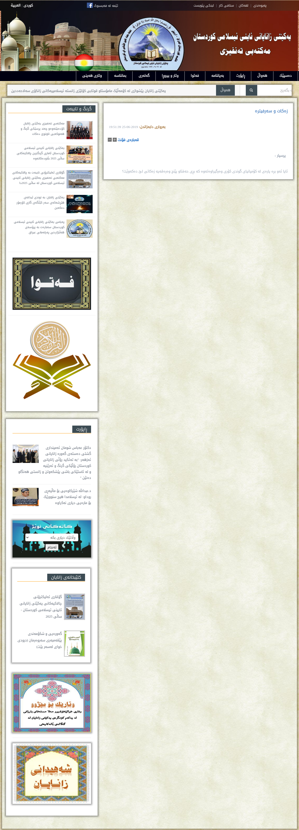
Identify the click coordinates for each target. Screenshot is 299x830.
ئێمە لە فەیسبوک (106, 6)
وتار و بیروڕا (170, 75)
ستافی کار (226, 5)
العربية (16, 5)
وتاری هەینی (92, 75)
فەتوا (195, 75)
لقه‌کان (243, 5)
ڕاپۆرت (240, 75)
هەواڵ (262, 75)
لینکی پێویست (204, 5)
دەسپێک (285, 75)
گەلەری (144, 75)
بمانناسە (120, 75)
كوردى (28, 5)
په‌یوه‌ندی (259, 5)
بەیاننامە (217, 75)
